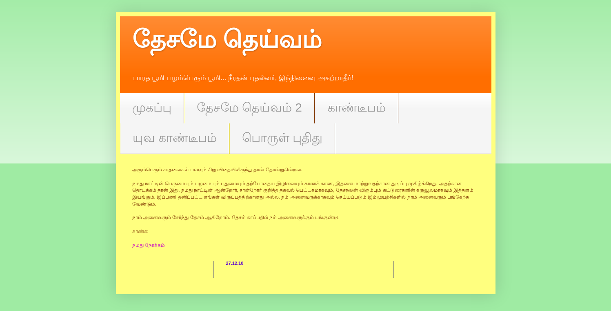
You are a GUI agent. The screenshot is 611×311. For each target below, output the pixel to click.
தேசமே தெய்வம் (227, 39)
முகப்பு (151, 107)
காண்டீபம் (356, 107)
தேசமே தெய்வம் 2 (249, 107)
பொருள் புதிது (282, 137)
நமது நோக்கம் (148, 245)
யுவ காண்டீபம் (175, 137)
